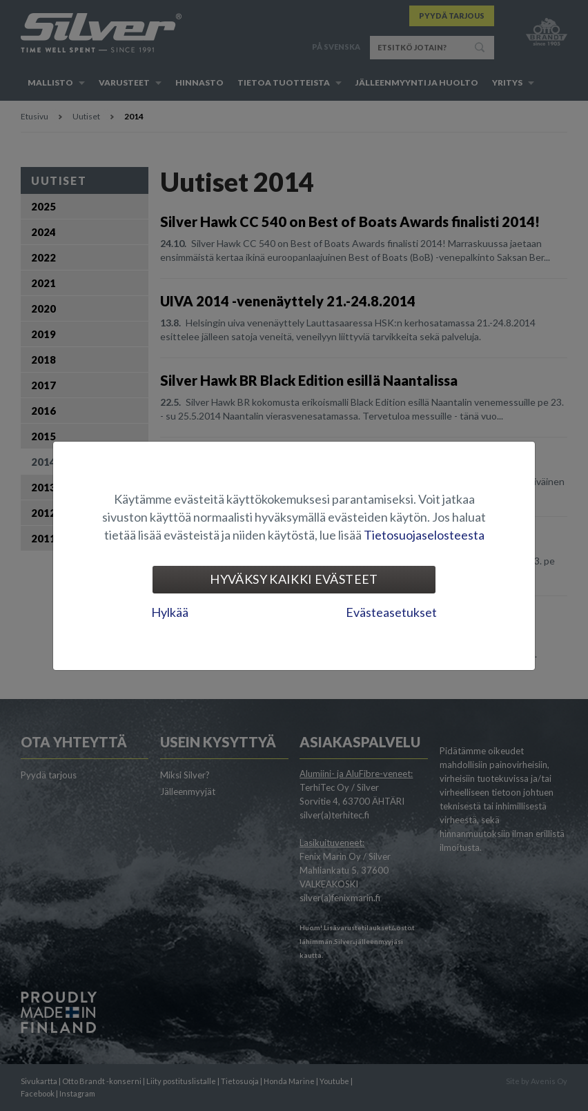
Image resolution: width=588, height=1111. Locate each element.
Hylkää (169, 612)
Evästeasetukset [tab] (391, 612)
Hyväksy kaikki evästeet (294, 579)
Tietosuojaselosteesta (424, 534)
